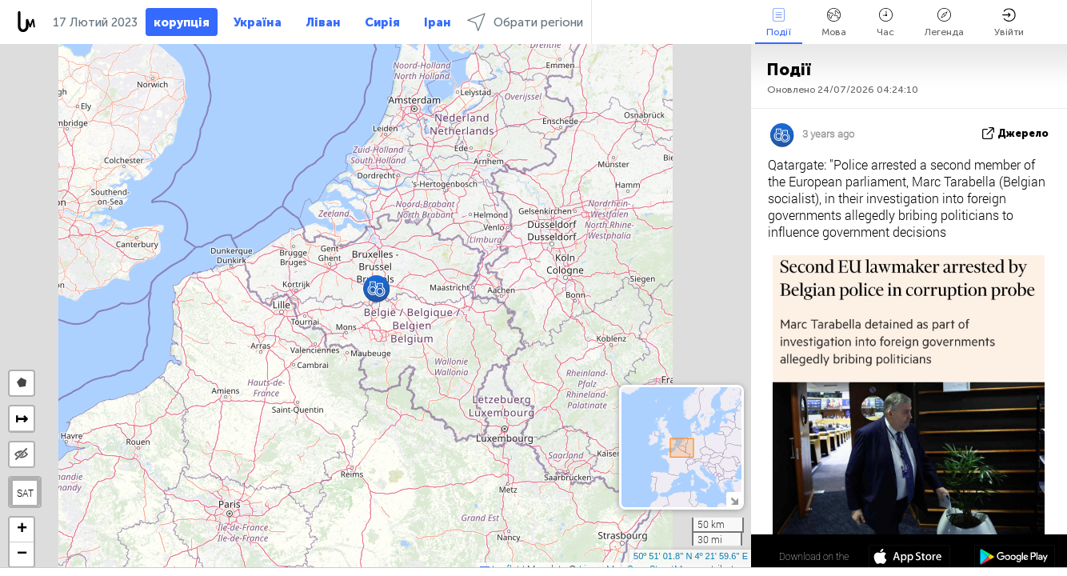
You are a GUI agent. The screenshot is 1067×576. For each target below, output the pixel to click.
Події (778, 23)
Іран (437, 22)
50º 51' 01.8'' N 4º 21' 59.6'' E (690, 556)
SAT (25, 492)
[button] (376, 288)
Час (885, 23)
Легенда (944, 23)
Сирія (382, 22)
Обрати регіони (525, 22)
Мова (833, 23)
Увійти (1009, 23)
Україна (258, 22)
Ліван (323, 22)
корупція (182, 22)
